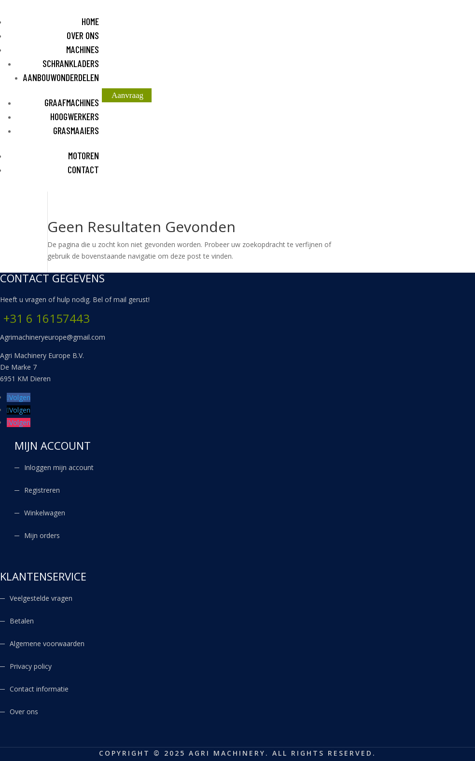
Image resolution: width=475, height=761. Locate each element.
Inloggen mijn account (59, 467)
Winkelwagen (44, 512)
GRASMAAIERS (76, 130)
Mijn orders (42, 535)
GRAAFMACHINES (71, 102)
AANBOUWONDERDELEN (61, 77)
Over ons (24, 711)
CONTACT (83, 169)
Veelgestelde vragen (41, 598)
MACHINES (82, 49)
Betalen (22, 620)
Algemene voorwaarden (47, 643)
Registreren (42, 490)
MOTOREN (83, 155)
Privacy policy (31, 666)
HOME (90, 21)
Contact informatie (39, 688)
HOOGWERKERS (74, 116)
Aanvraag (127, 95)
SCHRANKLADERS (70, 63)
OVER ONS (83, 35)
